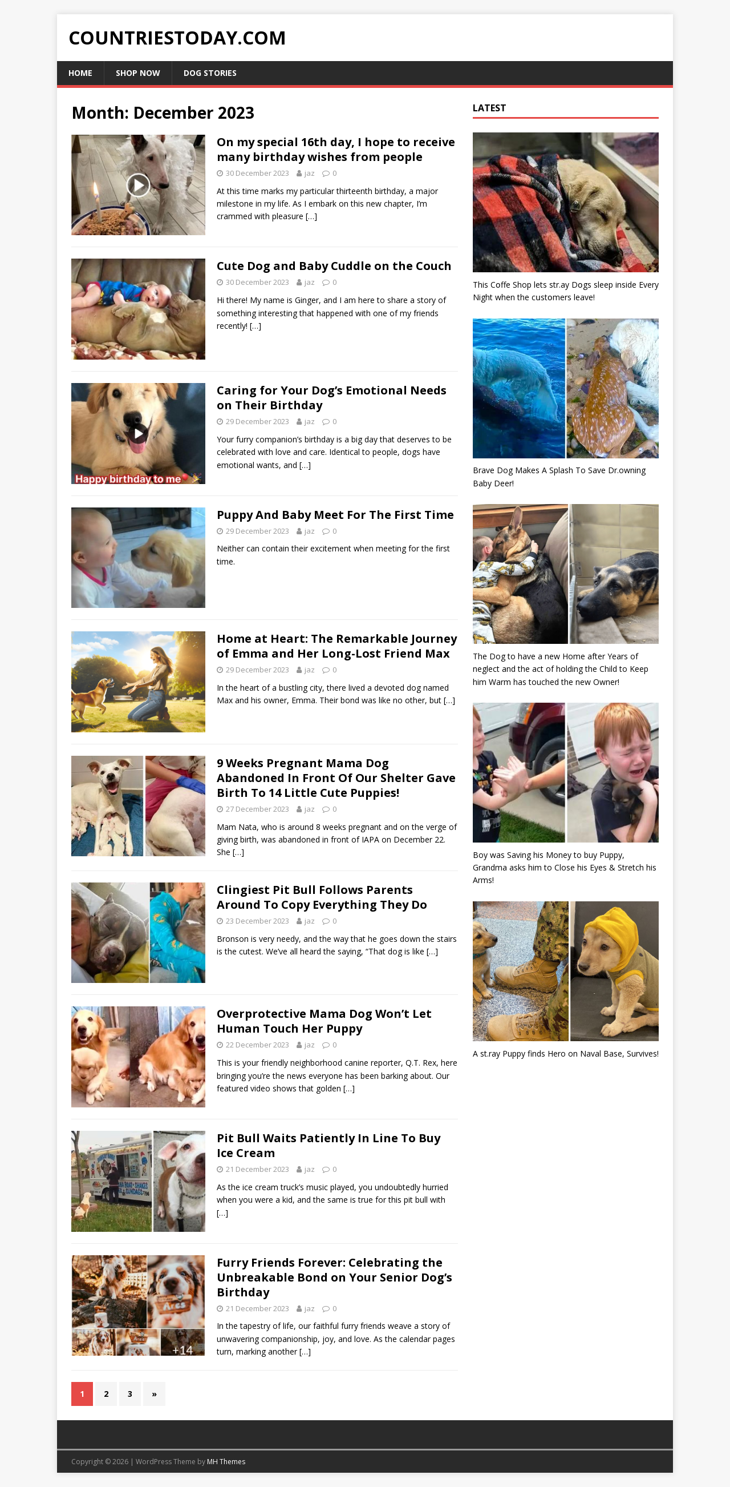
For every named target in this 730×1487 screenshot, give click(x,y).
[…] (311, 216)
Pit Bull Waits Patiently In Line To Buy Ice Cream (328, 1145)
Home (80, 72)
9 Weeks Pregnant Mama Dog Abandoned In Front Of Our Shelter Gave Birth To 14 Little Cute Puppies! (336, 777)
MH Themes (226, 1461)
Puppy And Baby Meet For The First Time (335, 514)
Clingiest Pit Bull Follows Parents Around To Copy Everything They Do (322, 897)
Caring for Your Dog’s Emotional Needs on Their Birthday (332, 397)
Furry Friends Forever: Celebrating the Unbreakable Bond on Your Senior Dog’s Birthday (334, 1277)
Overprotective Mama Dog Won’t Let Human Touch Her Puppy (324, 1021)
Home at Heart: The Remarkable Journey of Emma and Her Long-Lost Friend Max (337, 646)
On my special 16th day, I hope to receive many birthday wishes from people (336, 149)
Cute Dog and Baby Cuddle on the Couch (334, 265)
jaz (310, 173)
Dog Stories (210, 72)
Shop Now (138, 72)
